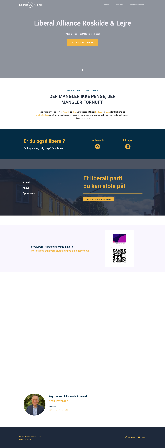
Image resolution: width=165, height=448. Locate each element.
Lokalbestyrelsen (136, 5)
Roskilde (65, 112)
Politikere (120, 4)
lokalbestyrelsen (42, 115)
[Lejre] (141, 437)
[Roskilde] (130, 437)
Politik (107, 4)
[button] (110, 4)
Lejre (75, 112)
